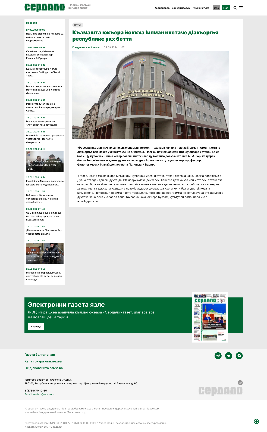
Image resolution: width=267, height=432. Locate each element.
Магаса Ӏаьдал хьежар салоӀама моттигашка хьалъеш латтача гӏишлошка (44, 90)
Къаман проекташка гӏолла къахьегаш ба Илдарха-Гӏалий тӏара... (43, 72)
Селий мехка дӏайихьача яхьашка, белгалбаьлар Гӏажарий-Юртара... (40, 55)
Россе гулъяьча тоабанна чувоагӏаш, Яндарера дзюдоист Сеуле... (44, 107)
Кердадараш (162, 7)
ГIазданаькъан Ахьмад (86, 47)
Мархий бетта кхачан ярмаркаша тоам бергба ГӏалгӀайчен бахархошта (45, 139)
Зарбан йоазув (181, 7)
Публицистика (200, 7)
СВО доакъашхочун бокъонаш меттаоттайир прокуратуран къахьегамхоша (43, 216)
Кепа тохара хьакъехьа (43, 361)
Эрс (216, 7)
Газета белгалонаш (39, 354)
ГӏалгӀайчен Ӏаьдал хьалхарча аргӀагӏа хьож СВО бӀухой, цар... (44, 165)
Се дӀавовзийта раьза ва (43, 368)
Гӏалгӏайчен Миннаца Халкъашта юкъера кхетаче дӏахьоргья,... (45, 183)
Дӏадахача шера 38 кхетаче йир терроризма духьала (44, 232)
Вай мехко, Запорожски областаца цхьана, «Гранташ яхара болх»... (42, 198)
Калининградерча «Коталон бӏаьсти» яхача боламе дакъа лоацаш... (44, 256)
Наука (77, 24)
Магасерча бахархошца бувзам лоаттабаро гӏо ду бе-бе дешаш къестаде (44, 276)
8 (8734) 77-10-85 (35, 390)
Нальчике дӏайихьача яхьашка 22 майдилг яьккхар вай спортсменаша (45, 37)
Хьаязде (36, 326)
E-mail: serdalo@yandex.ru (39, 394)
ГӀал (225, 7)
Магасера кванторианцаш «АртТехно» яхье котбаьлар (41, 123)
